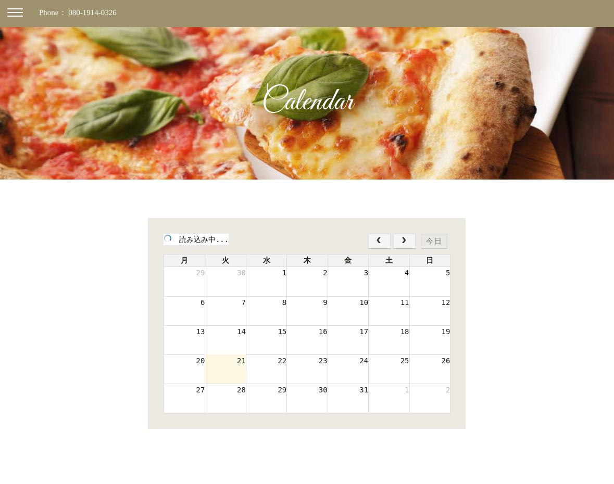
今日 (434, 241)
